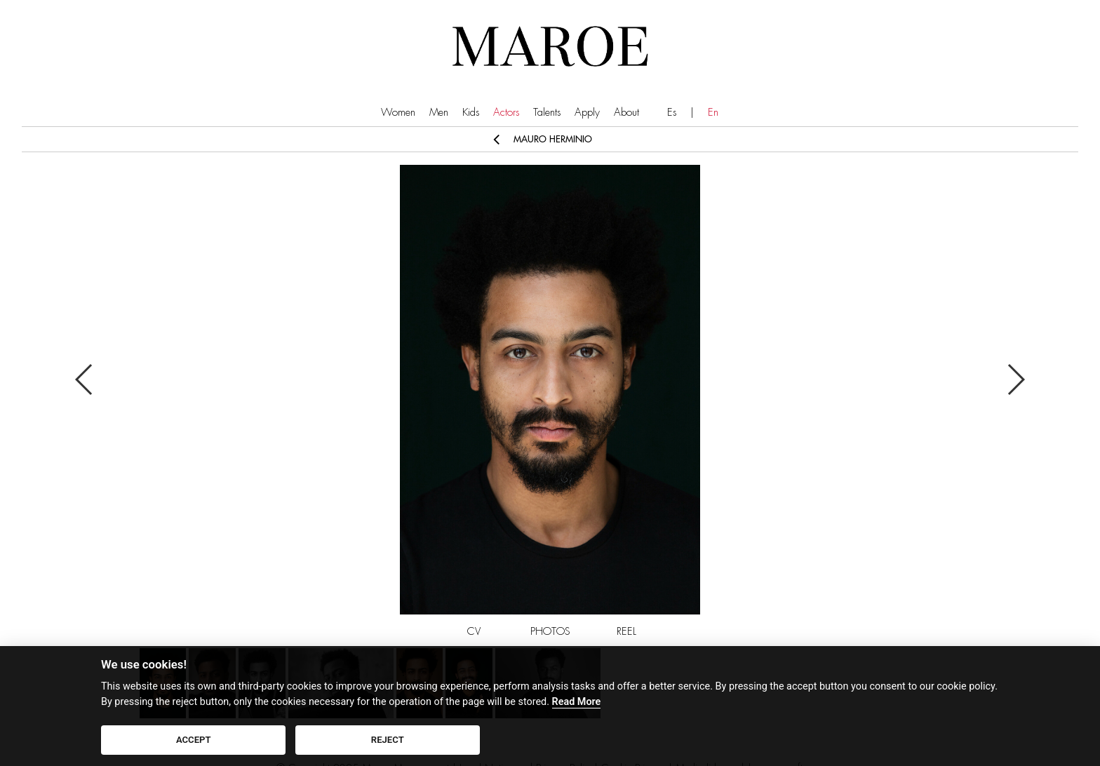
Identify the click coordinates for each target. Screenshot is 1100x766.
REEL (626, 631)
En (713, 112)
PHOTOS (550, 631)
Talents (547, 112)
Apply (587, 112)
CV (474, 631)
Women (398, 112)
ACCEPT (193, 739)
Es (671, 112)
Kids (470, 112)
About (626, 112)
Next (1015, 379)
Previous (84, 379)
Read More (576, 702)
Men (438, 112)
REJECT (387, 739)
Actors (506, 112)
